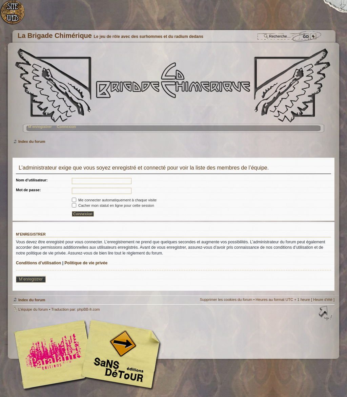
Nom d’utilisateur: (32, 180)
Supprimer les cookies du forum (226, 299)
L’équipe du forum (33, 309)
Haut (326, 313)
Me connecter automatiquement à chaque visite (114, 200)
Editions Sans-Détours (119, 355)
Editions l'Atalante (89, 354)
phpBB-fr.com (88, 309)
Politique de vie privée (85, 263)
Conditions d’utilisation (38, 263)
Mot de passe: (28, 190)
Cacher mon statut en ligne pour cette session (113, 205)
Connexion (66, 127)
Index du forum (172, 93)
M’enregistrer (40, 127)
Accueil (16, 15)
